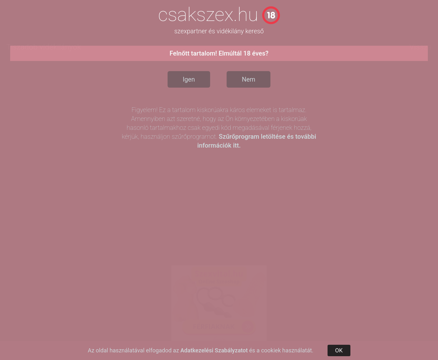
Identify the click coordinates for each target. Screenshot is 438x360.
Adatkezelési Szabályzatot (214, 350)
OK (339, 350)
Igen (189, 79)
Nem (248, 79)
